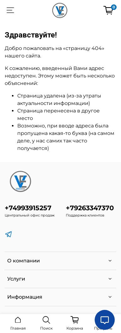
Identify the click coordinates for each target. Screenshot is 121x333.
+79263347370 (90, 208)
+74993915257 (28, 208)
